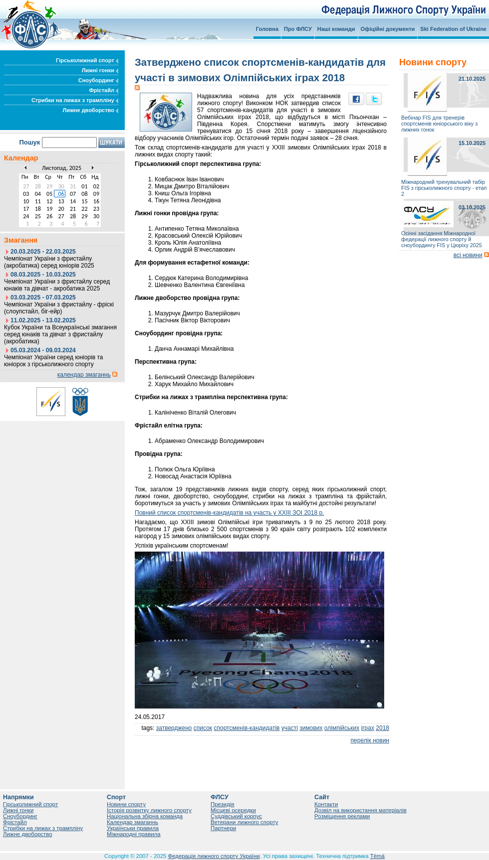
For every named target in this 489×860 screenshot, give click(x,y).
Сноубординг (98, 80)
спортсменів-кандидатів (246, 727)
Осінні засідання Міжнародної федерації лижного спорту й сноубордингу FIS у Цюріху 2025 (441, 239)
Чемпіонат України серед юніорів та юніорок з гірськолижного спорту (53, 361)
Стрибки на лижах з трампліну (74, 100)
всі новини (468, 255)
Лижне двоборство (90, 110)
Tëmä (377, 856)
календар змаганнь (84, 374)
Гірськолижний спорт (87, 60)
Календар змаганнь (132, 822)
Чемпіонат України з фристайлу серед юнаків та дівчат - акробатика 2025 (57, 285)
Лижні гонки (100, 70)
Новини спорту (126, 804)
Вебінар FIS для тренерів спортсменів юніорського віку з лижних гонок (439, 124)
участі (289, 727)
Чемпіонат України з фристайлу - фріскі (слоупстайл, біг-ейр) (59, 308)
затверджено (174, 727)
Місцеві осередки (233, 810)
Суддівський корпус (236, 816)
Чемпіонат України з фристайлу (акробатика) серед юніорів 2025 (49, 262)
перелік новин (370, 740)
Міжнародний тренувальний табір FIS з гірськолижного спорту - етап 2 (444, 188)
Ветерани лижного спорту (244, 822)
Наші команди (336, 29)
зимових (310, 727)
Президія (223, 804)
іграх (367, 727)
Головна (267, 29)
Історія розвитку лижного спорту (149, 810)
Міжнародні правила (134, 834)
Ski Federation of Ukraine (453, 29)
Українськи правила (133, 828)
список (203, 727)
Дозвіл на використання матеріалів (360, 810)
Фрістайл (103, 90)
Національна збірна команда (145, 816)
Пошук (29, 142)
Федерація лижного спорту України (214, 856)
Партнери (223, 828)
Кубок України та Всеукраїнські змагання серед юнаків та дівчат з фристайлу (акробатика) (60, 334)
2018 (382, 727)
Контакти (326, 804)
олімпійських (341, 727)
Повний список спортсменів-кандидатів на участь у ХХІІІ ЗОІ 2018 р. (229, 512)
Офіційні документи (388, 29)
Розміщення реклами (342, 816)
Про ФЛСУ (298, 29)
